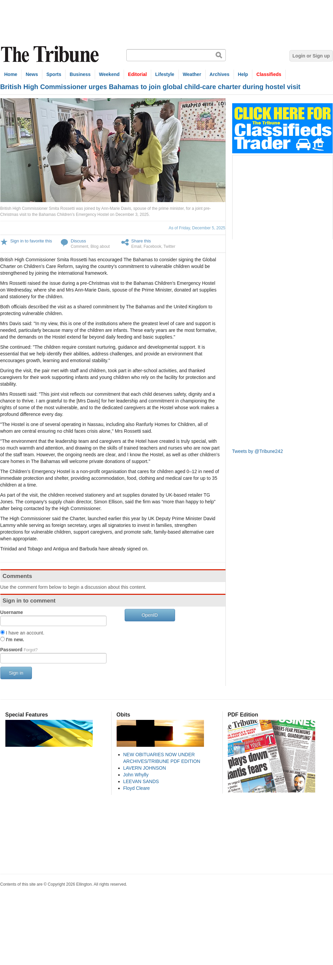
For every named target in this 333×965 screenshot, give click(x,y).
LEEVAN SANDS (141, 781)
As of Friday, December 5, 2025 (197, 228)
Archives (220, 74)
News (32, 74)
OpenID (149, 615)
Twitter (169, 246)
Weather (192, 74)
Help (243, 74)
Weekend (109, 74)
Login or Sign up (311, 56)
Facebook (152, 246)
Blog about (100, 246)
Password (19, 649)
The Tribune (50, 54)
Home (10, 74)
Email (136, 246)
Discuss (78, 240)
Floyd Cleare (136, 788)
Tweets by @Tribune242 (257, 451)
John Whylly (136, 774)
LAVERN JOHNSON (144, 768)
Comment (79, 246)
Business (80, 74)
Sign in (16, 673)
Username (11, 612)
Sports (53, 74)
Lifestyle (164, 74)
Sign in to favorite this (31, 240)
